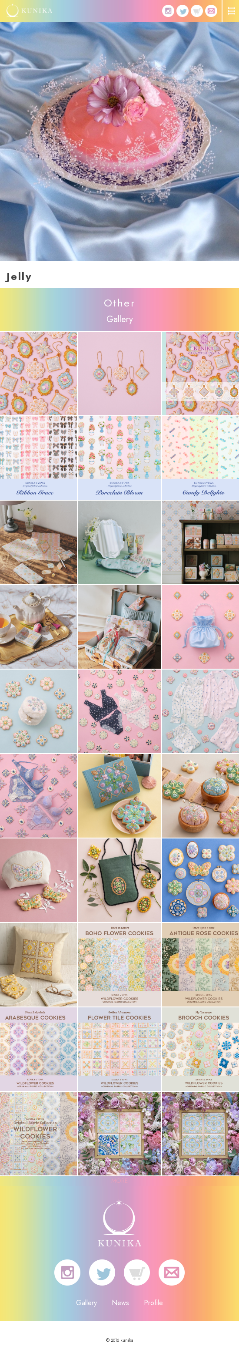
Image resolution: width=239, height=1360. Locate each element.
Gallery (86, 1303)
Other (119, 302)
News (120, 1303)
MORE (119, 1180)
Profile (153, 1303)
